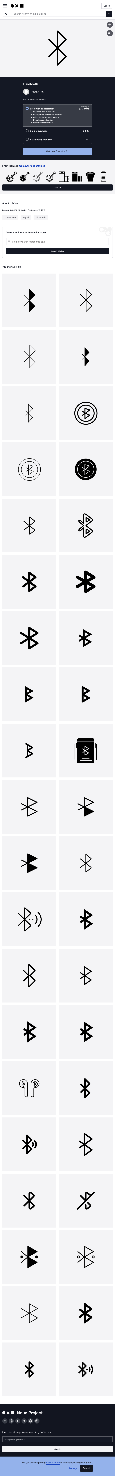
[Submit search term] (109, 14)
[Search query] (57, 241)
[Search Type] (7, 14)
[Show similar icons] (110, 33)
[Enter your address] (57, 1439)
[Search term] (59, 14)
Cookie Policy (53, 1462)
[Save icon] (110, 25)
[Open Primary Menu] (5, 6)
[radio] (57, 115)
